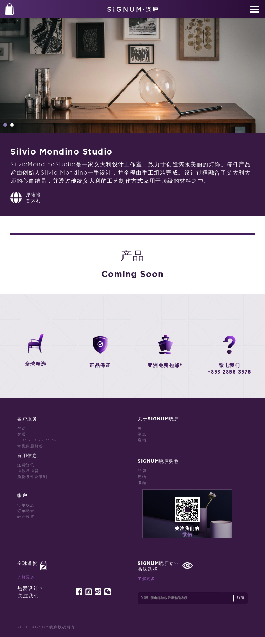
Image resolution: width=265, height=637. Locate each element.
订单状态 (26, 505)
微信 (187, 535)
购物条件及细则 (32, 477)
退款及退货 (28, 471)
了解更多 (26, 577)
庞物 (142, 477)
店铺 (142, 440)
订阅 (240, 598)
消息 (142, 434)
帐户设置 (26, 517)
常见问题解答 (30, 446)
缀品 (142, 483)
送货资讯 (26, 465)
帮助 (21, 428)
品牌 (142, 471)
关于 (142, 428)
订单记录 (26, 511)
